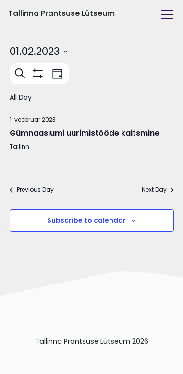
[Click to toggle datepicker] (39, 51)
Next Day (158, 189)
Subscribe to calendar (86, 220)
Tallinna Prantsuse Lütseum (61, 13)
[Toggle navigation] (167, 14)
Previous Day (32, 189)
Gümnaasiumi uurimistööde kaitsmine (84, 133)
